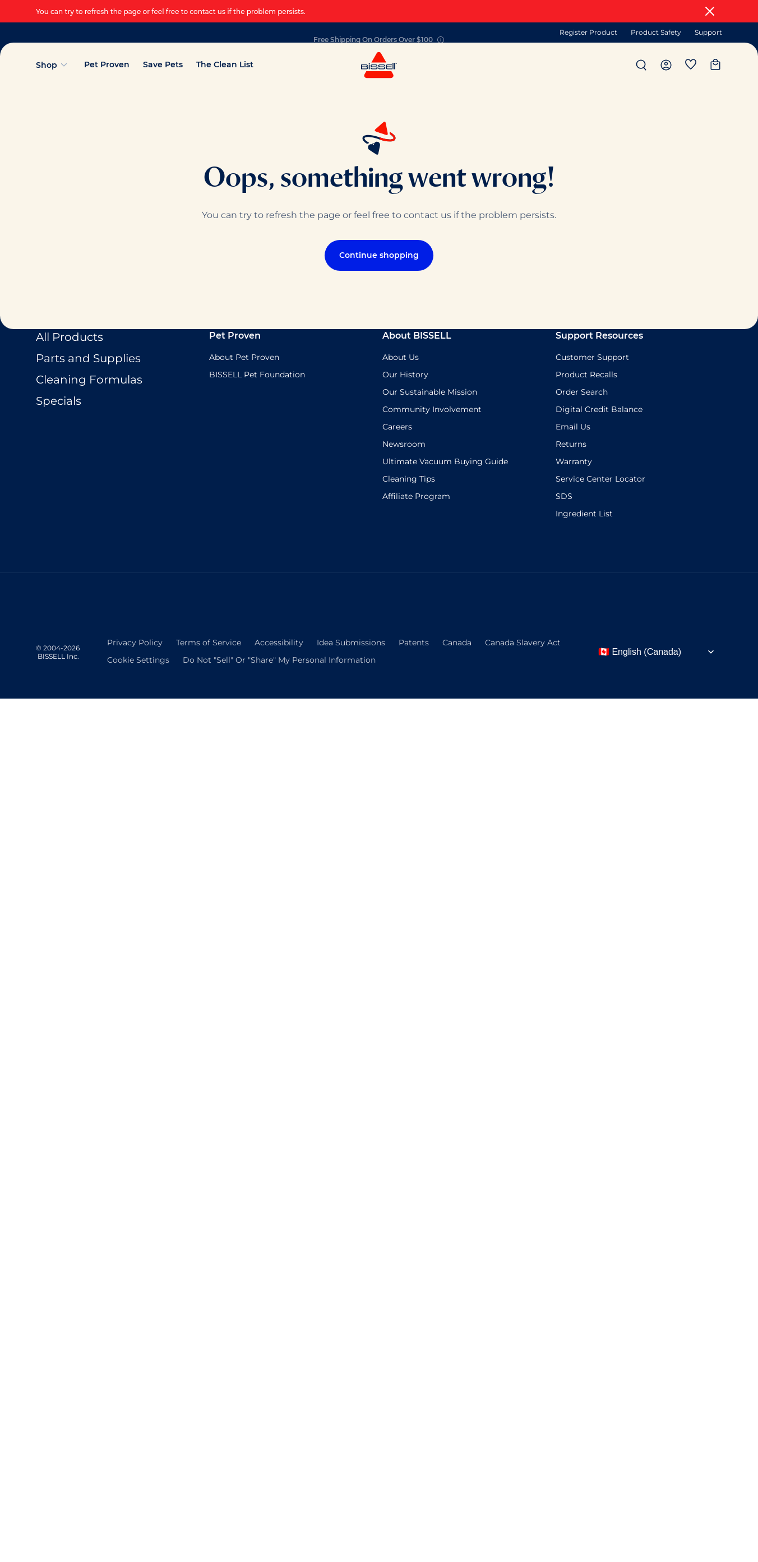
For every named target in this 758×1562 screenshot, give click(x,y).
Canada (457, 641)
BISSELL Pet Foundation (257, 374)
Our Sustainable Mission (429, 392)
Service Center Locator (600, 479)
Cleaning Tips (408, 479)
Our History (405, 374)
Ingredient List (584, 514)
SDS (564, 496)
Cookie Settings (138, 659)
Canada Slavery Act (523, 641)
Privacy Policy (135, 641)
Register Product (588, 32)
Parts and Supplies (88, 358)
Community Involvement (432, 409)
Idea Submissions (351, 641)
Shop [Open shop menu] (53, 65)
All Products (69, 337)
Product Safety (656, 32)
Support (708, 32)
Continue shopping (379, 255)
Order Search (582, 392)
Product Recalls (586, 374)
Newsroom (404, 444)
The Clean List (224, 64)
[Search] (641, 65)
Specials (58, 401)
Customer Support (592, 357)
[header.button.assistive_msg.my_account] (666, 65)
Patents (414, 641)
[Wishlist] (690, 65)
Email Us (573, 427)
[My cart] (715, 65)
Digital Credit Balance (599, 409)
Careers (397, 427)
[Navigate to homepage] (379, 76)
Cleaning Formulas (89, 379)
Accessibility (279, 641)
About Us (400, 357)
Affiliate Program (416, 496)
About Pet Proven (244, 357)
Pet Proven (107, 64)
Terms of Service (208, 641)
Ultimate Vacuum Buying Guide (445, 461)
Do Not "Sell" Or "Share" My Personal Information (279, 659)
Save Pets (163, 64)
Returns (571, 444)
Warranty (574, 461)
